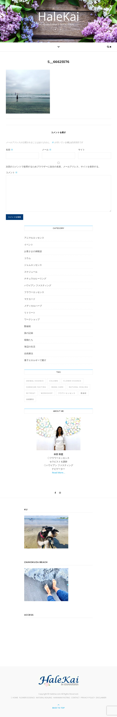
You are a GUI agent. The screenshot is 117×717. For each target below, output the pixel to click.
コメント (11, 172)
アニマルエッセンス (34, 237)
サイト (81, 149)
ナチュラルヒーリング (35, 278)
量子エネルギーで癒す (35, 360)
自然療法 (28, 353)
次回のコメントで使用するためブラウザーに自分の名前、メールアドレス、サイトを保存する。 (53, 166)
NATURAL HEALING (44, 697)
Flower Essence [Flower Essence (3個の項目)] (72, 381)
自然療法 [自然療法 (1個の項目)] (30, 399)
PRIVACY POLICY (88, 697)
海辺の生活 (29, 346)
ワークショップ (32, 319)
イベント (28, 244)
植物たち (28, 339)
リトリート (29, 312)
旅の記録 (28, 332)
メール (46, 149)
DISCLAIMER (101, 697)
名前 (9, 149)
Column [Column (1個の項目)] (53, 381)
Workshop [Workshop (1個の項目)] (47, 393)
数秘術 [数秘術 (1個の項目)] (83, 393)
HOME (15, 697)
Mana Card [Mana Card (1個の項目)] (58, 387)
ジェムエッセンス (33, 264)
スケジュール (30, 271)
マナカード (29, 298)
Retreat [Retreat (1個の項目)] (31, 393)
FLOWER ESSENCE (27, 697)
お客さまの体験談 (33, 251)
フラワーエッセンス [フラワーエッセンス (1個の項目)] (66, 393)
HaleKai (58, 16)
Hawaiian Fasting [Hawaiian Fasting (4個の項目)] (36, 387)
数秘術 (27, 326)
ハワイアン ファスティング (37, 285)
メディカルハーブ (33, 305)
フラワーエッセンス (34, 292)
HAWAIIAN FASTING (61, 697)
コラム (27, 258)
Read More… (58, 472)
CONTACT (75, 697)
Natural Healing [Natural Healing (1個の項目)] (78, 387)
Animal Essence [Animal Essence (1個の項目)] (35, 381)
